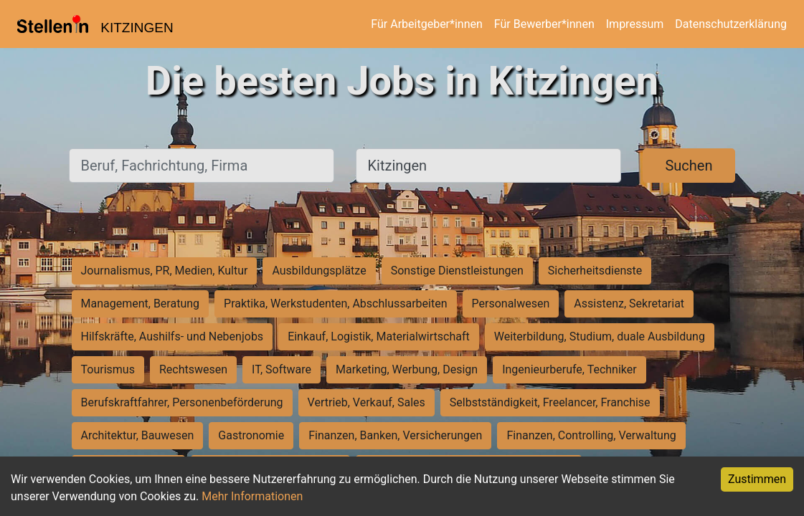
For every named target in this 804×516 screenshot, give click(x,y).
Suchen (688, 165)
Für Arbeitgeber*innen (426, 24)
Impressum (635, 24)
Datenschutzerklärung (731, 24)
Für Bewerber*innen (544, 24)
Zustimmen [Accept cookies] (757, 479)
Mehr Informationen (252, 496)
